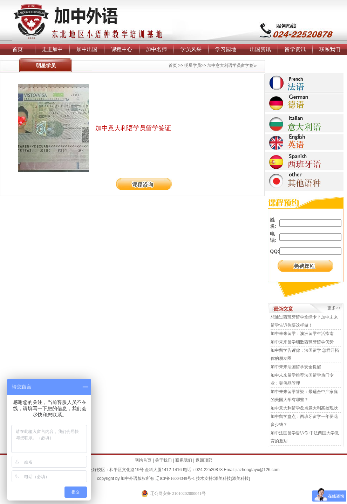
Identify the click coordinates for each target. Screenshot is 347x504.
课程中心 (121, 49)
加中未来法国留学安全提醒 (296, 366)
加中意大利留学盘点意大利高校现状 (304, 408)
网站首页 (143, 460)
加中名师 (156, 49)
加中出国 (86, 49)
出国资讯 (260, 49)
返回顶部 (204, 460)
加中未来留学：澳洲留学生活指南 (302, 333)
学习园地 (225, 49)
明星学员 (192, 65)
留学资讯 (295, 49)
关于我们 (163, 460)
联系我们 (329, 49)
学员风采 (191, 49)
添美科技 (222, 478)
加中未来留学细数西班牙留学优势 (302, 342)
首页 (17, 49)
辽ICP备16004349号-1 (175, 478)
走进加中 (52, 49)
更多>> (334, 308)
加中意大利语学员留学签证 (232, 65)
